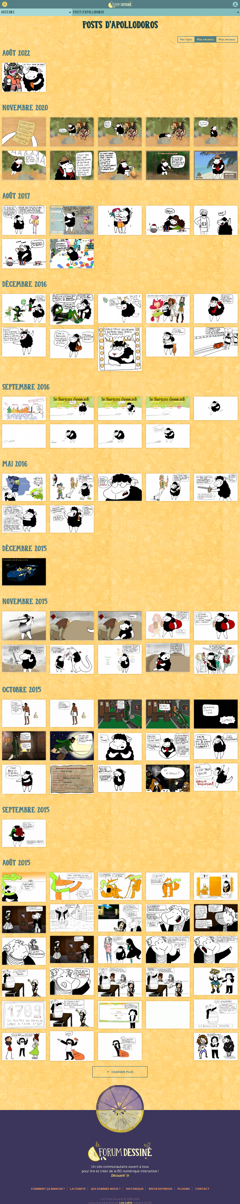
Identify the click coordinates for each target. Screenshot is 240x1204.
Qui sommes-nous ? (106, 1189)
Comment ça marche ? (48, 1189)
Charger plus (120, 1072)
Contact (202, 1189)
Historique (134, 1189)
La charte (77, 1189)
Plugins (184, 1189)
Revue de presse (160, 1189)
